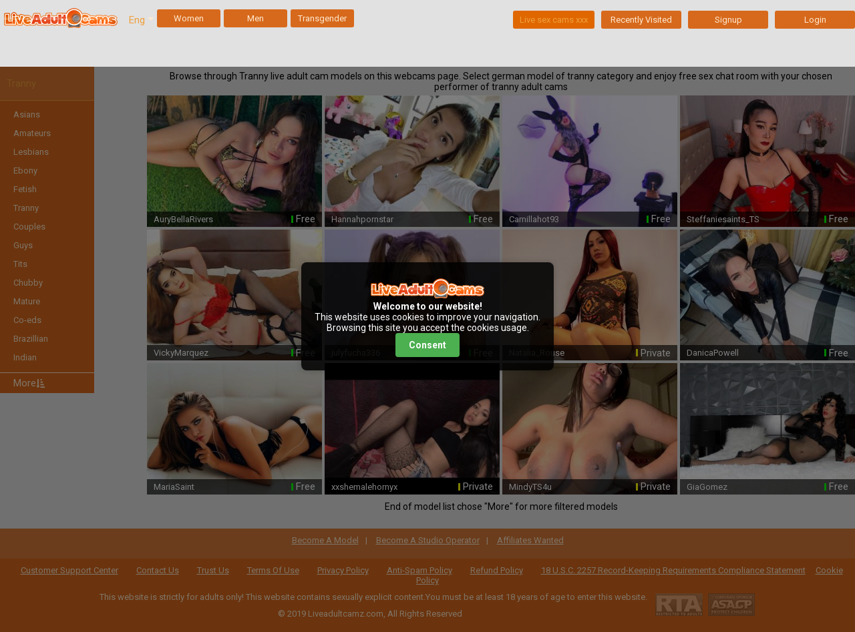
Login (815, 20)
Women (189, 18)
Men (255, 18)
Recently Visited (641, 20)
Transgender (322, 18)
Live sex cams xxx (554, 20)
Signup (728, 20)
